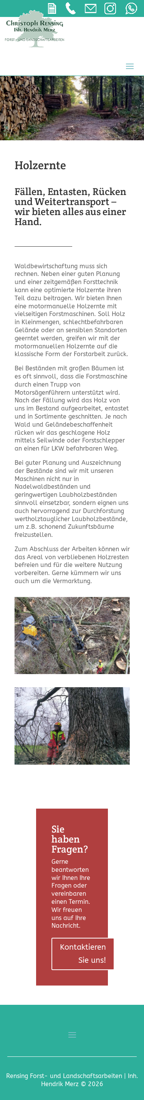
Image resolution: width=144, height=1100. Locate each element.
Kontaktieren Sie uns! (83, 954)
